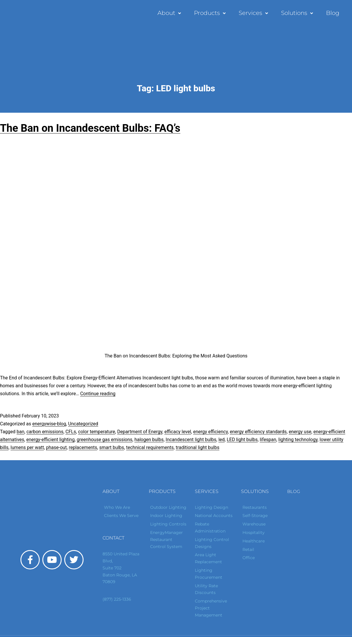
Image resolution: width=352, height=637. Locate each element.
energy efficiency (210, 431)
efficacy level (177, 431)
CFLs (70, 431)
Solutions (297, 12)
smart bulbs (111, 447)
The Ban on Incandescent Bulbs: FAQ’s (90, 128)
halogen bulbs (149, 439)
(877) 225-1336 (117, 599)
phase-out (56, 447)
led (222, 439)
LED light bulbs (242, 439)
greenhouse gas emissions (104, 439)
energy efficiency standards (258, 431)
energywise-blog (49, 424)
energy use (300, 431)
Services (254, 12)
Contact (113, 538)
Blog (332, 12)
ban (21, 431)
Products (210, 12)
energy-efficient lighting (50, 439)
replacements (83, 447)
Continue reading (97, 393)
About (169, 12)
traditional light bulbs (197, 447)
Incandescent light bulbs (191, 439)
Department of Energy (139, 431)
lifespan (268, 439)
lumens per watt (27, 447)
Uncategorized (83, 424)
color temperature (96, 431)
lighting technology (298, 439)
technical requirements (150, 447)
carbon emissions (44, 431)
